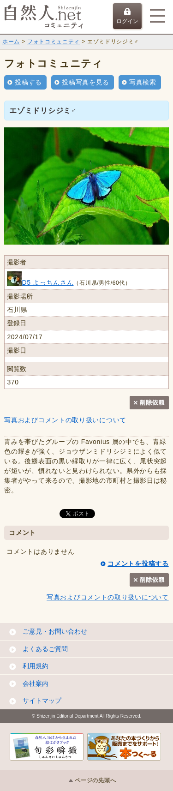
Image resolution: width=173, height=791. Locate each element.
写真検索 (142, 82)
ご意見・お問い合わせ (55, 631)
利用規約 (35, 666)
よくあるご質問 (45, 649)
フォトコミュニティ (53, 41)
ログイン (127, 16)
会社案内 (35, 683)
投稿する (28, 82)
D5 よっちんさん (40, 282)
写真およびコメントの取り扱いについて (65, 420)
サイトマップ (42, 700)
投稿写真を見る (85, 82)
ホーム (11, 41)
